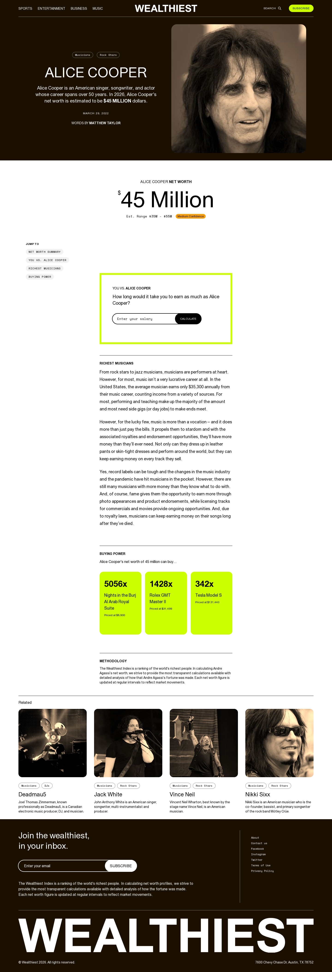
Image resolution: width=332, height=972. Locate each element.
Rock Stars (108, 55)
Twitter (256, 860)
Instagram (258, 854)
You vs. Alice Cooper (47, 260)
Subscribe (301, 8)
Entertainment (51, 8)
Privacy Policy (262, 871)
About (255, 838)
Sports (25, 8)
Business (79, 8)
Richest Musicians (45, 268)
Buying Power (40, 277)
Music (98, 8)
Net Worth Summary (45, 252)
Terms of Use (260, 865)
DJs (47, 786)
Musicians (82, 55)
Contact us (259, 843)
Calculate (188, 318)
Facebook (257, 849)
